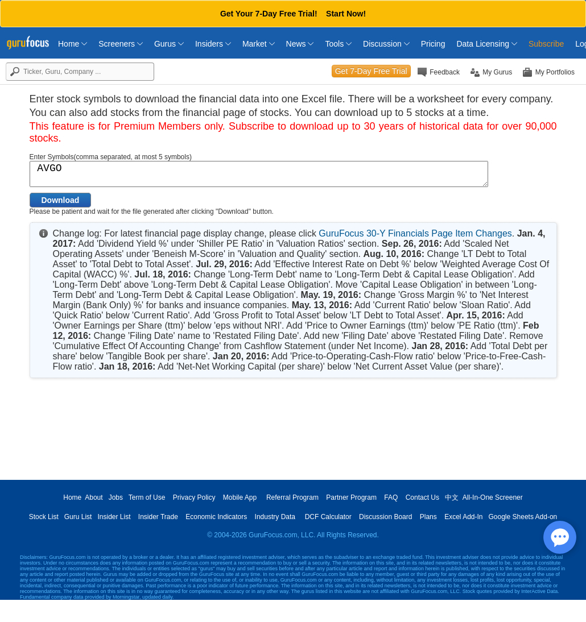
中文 (452, 497)
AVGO (259, 174)
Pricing (433, 43)
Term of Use (147, 497)
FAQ (391, 497)
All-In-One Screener (493, 497)
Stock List (44, 517)
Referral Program (292, 497)
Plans (428, 517)
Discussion (386, 43)
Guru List (78, 517)
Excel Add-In (463, 517)
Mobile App (240, 497)
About (93, 497)
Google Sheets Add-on (523, 517)
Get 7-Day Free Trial (371, 71)
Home (72, 43)
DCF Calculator (328, 517)
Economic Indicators (216, 517)
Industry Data (275, 517)
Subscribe (546, 43)
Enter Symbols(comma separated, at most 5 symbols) (111, 157)
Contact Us (422, 497)
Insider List (113, 517)
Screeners (120, 43)
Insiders (213, 43)
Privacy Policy (194, 497)
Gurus (169, 43)
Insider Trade (158, 517)
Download (61, 200)
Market (258, 43)
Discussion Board (385, 517)
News (300, 43)
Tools (338, 43)
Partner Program (351, 497)
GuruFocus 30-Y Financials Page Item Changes (415, 233)
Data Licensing (486, 43)
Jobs (116, 497)
